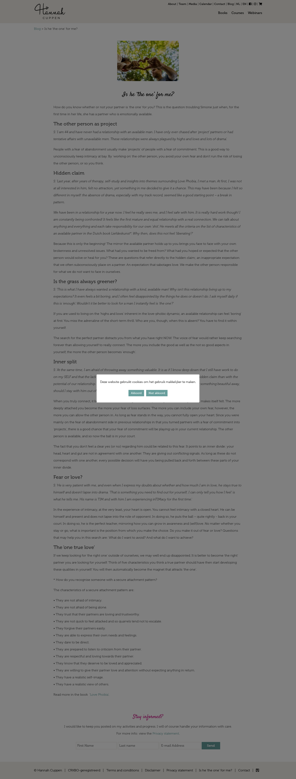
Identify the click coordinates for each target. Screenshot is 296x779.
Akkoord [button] (136, 393)
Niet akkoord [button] (157, 393)
